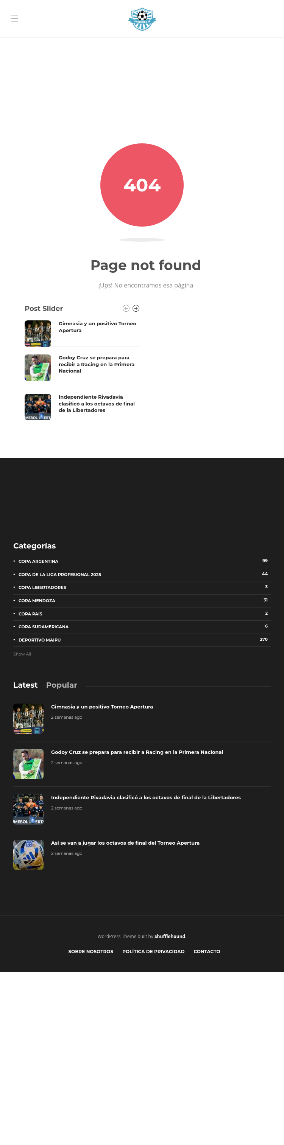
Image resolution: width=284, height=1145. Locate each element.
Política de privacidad (153, 951)
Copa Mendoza (145, 600)
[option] (82, 370)
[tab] (25, 685)
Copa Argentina (145, 561)
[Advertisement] (142, 53)
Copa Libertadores (145, 587)
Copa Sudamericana (145, 626)
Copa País (145, 614)
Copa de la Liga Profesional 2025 (145, 574)
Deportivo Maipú (145, 640)
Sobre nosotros (90, 951)
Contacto (206, 951)
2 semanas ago (66, 717)
